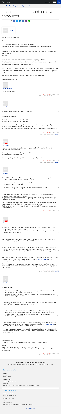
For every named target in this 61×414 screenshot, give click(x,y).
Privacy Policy (30, 408)
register (48, 94)
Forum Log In (48, 2)
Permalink (57, 96)
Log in (44, 94)
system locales (43, 259)
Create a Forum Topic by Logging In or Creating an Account (16, 6)
